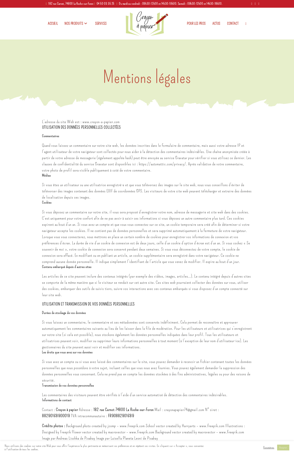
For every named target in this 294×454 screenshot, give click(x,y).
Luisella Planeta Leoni (126, 438)
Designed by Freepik (56, 431)
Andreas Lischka (67, 438)
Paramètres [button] (268, 447)
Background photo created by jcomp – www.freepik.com (105, 425)
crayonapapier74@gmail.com (184, 409)
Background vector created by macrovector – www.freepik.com (199, 431)
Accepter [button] (283, 447)
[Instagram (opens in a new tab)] (255, 4)
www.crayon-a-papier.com (101, 121)
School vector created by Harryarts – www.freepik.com (185, 425)
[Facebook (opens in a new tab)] (252, 4)
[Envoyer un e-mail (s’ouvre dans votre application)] (258, 4)
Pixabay (89, 438)
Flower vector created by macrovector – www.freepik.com (113, 431)
